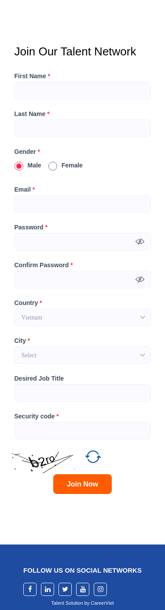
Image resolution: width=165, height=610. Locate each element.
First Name (33, 76)
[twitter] (65, 589)
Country (28, 302)
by (87, 603)
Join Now (82, 484)
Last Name (32, 113)
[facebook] (30, 589)
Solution (75, 603)
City (22, 340)
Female (65, 165)
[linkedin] (47, 589)
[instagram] (100, 589)
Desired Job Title (39, 378)
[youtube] (82, 589)
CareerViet (102, 603)
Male (28, 165)
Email (25, 189)
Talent (58, 603)
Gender (27, 151)
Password (31, 227)
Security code (37, 416)
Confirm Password (44, 265)
